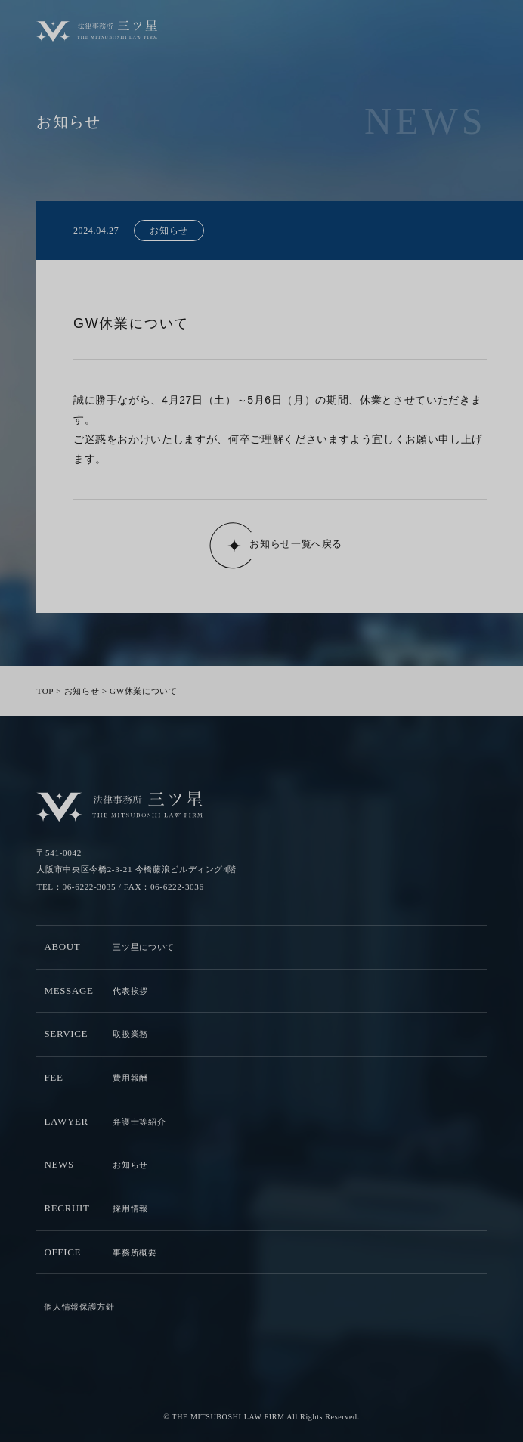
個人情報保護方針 (79, 1306)
